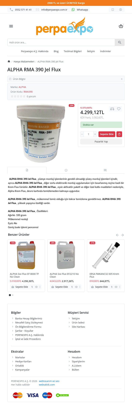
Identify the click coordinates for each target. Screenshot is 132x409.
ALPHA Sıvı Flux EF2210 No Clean (64, 275)
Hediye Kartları (23, 361)
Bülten (75, 369)
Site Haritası (78, 326)
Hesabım (77, 357)
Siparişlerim (78, 361)
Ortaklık (19, 365)
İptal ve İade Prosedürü (28, 339)
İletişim (91, 51)
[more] (40, 286)
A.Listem (76, 365)
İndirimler (105, 51)
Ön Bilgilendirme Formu (28, 326)
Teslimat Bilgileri (73, 51)
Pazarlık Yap (101, 141)
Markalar (20, 357)
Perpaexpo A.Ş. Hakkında (34, 51)
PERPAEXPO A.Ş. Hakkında (29, 335)
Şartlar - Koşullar (24, 330)
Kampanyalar (22, 369)
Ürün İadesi (78, 322)
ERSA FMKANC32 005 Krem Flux (104, 275)
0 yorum (31, 96)
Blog (56, 51)
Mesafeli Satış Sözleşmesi (29, 322)
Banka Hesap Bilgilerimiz (28, 318)
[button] (12, 295)
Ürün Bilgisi (66, 79)
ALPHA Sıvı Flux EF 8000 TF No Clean (24, 275)
